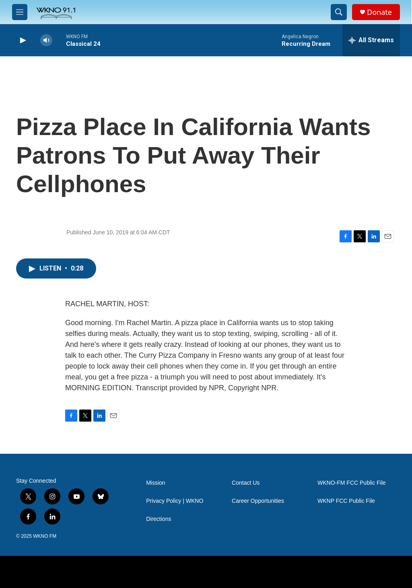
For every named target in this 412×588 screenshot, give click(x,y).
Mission (155, 483)
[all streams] (371, 40)
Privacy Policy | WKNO (174, 501)
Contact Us (246, 483)
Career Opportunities (258, 501)
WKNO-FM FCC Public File (351, 483)
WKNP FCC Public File (346, 501)
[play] (22, 40)
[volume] (46, 40)
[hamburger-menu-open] (19, 12)
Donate (379, 12)
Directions (158, 519)
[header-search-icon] (339, 12)
